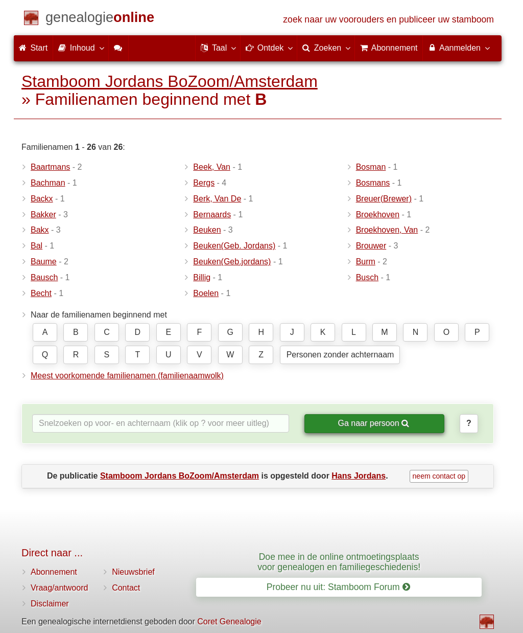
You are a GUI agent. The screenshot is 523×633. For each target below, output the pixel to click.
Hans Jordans (358, 475)
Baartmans (50, 167)
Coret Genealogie (229, 621)
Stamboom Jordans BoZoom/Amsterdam (169, 81)
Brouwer (371, 245)
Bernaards (212, 214)
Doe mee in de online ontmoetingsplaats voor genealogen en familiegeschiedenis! (338, 562)
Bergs (204, 182)
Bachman (48, 182)
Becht (41, 293)
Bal (36, 245)
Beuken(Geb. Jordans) (234, 245)
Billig (201, 277)
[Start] (99, 19)
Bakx (40, 229)
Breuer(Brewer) (384, 198)
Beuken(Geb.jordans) (232, 261)
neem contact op (439, 476)
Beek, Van (211, 167)
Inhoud (80, 47)
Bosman (371, 167)
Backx (42, 198)
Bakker (43, 214)
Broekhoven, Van (387, 229)
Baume (44, 261)
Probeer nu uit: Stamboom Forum (338, 587)
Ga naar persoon (373, 423)
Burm (365, 261)
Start (33, 47)
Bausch (44, 277)
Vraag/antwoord (59, 587)
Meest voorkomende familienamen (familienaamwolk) (127, 375)
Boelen (206, 293)
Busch (367, 277)
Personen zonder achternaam (340, 354)
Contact (126, 587)
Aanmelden (458, 47)
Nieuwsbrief (133, 572)
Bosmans (373, 182)
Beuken (207, 229)
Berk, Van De (217, 198)
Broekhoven (377, 214)
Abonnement (54, 572)
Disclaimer (50, 603)
